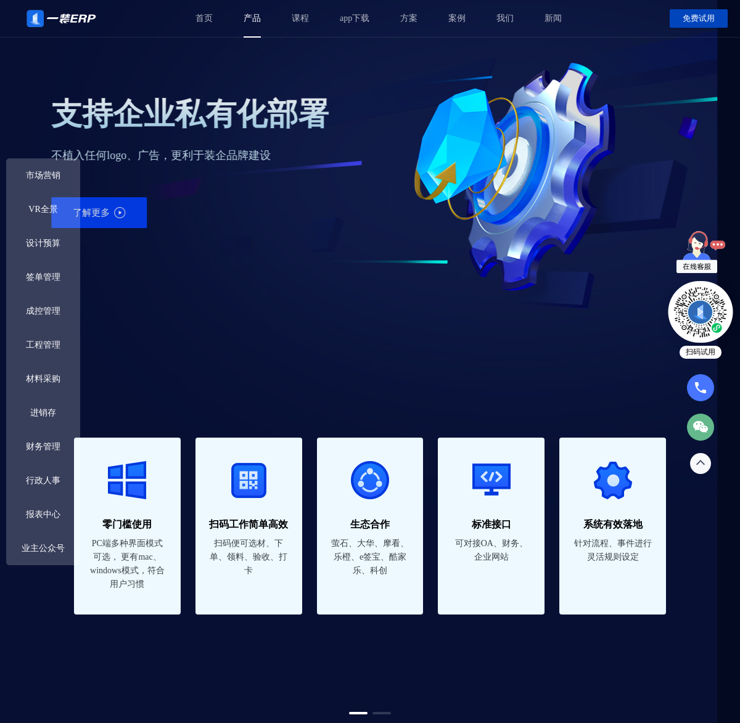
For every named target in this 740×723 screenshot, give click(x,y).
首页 (204, 18)
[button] (358, 713)
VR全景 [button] (42, 209)
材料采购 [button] (43, 378)
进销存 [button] (43, 412)
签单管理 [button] (43, 277)
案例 (457, 18)
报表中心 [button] (43, 514)
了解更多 (468, 212)
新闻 (553, 18)
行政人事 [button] (43, 480)
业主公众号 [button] (43, 548)
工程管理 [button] (43, 344)
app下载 (354, 18)
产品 (252, 18)
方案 (408, 18)
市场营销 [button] (43, 175)
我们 (505, 18)
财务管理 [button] (43, 446)
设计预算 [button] (43, 243)
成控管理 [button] (43, 311)
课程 (300, 18)
